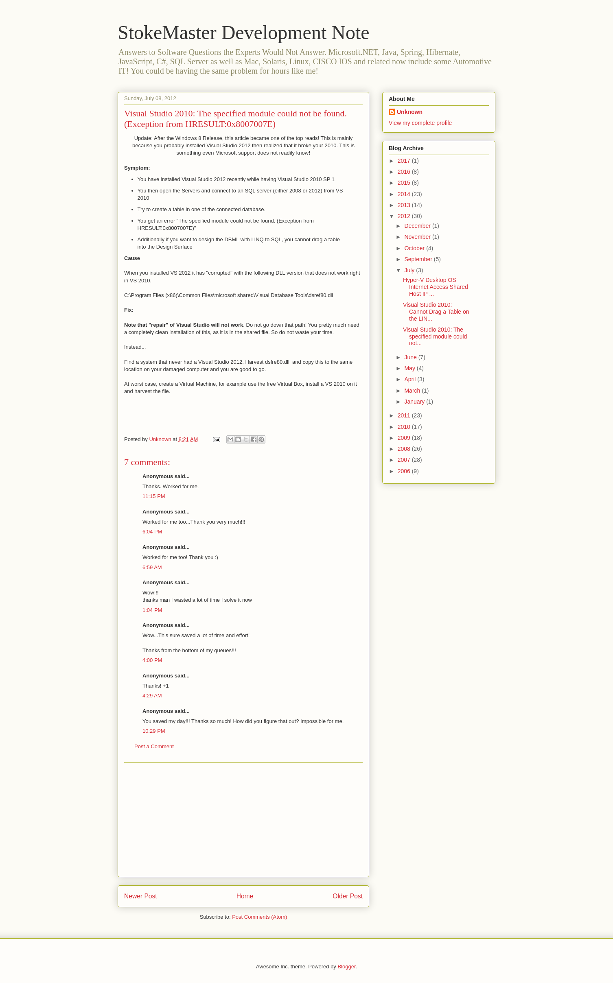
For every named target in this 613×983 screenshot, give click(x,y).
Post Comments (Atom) (259, 917)
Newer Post (140, 896)
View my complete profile (420, 123)
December (418, 226)
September (418, 259)
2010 (405, 427)
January (415, 401)
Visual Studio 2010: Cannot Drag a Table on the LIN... (436, 311)
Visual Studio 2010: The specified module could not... (435, 336)
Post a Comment (154, 746)
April (410, 379)
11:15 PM (153, 496)
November (418, 237)
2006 (405, 471)
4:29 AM (152, 695)
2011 (405, 415)
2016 (405, 171)
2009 (405, 438)
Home (245, 896)
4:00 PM (152, 660)
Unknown (410, 112)
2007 (405, 460)
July (410, 270)
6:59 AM (152, 567)
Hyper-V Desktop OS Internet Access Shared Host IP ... (435, 287)
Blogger (346, 966)
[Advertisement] (243, 820)
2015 (405, 182)
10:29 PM (153, 731)
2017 (405, 160)
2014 (405, 194)
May (410, 368)
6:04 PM (152, 532)
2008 (405, 449)
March (413, 390)
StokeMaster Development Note (244, 32)
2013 (405, 205)
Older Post (348, 896)
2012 (405, 216)
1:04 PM (152, 610)
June (411, 357)
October (415, 248)
